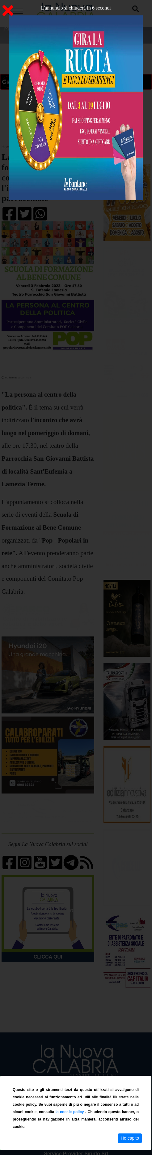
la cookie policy (70, 1112)
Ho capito (130, 1138)
